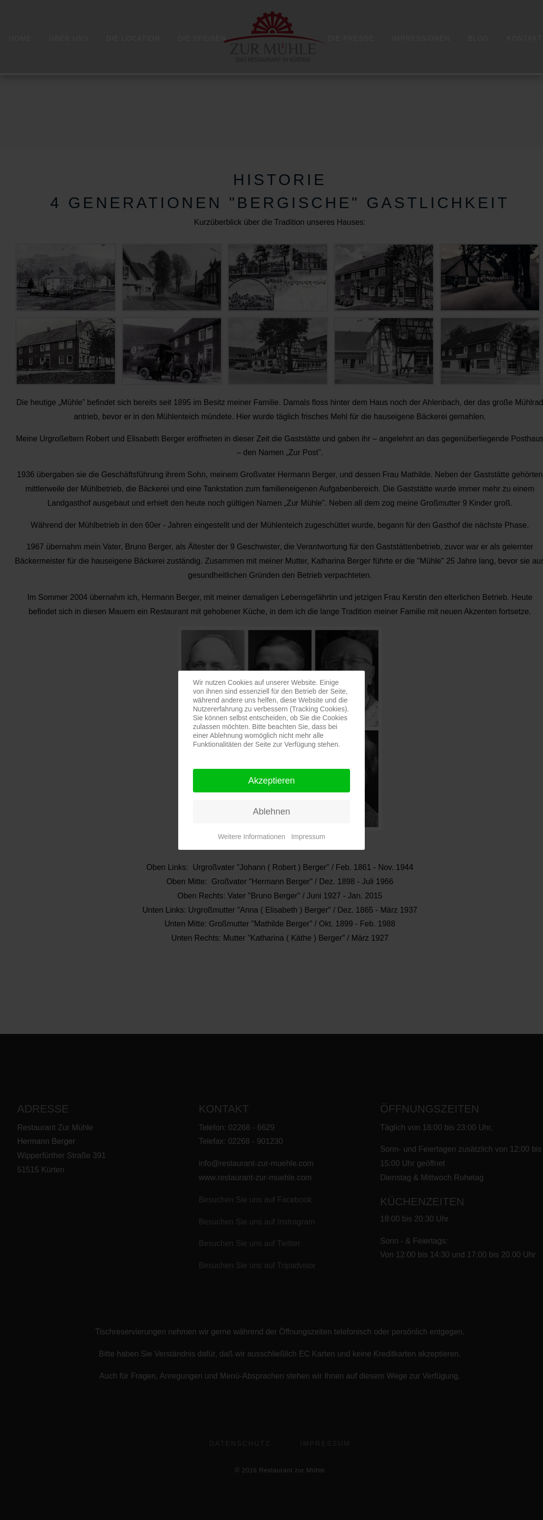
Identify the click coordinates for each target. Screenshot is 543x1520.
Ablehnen (271, 811)
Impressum (308, 837)
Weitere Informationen (251, 837)
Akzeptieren (271, 781)
